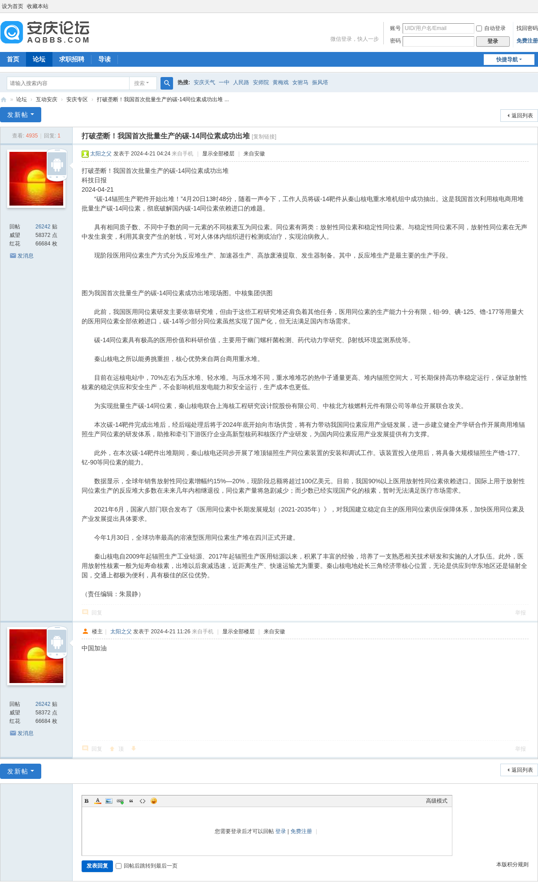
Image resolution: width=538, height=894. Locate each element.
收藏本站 (37, 6)
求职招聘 (71, 59)
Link (120, 800)
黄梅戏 (281, 82)
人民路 (241, 82)
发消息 (25, 256)
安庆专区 (77, 99)
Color (97, 800)
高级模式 (436, 801)
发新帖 (18, 114)
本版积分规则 (512, 864)
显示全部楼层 (218, 153)
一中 (224, 82)
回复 (96, 613)
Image (108, 800)
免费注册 (527, 41)
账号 (395, 28)
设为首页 (12, 6)
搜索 (139, 83)
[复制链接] (264, 136)
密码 (395, 41)
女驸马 (300, 82)
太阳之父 (101, 153)
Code (142, 800)
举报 (520, 613)
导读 (104, 59)
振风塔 (320, 82)
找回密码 (527, 28)
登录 (280, 831)
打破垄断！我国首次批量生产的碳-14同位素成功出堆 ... (163, 99)
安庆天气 (204, 82)
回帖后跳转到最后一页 (147, 866)
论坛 (39, 59)
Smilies (153, 800)
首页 (13, 59)
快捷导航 (507, 59)
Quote (131, 800)
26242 (42, 227)
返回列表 (522, 115)
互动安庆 (46, 99)
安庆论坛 (3, 99)
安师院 (261, 82)
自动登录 (491, 28)
